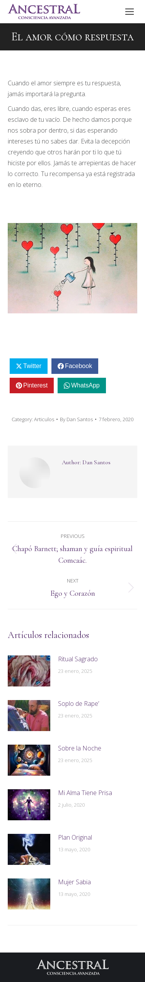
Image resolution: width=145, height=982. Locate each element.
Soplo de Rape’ (78, 703)
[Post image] (29, 670)
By (76, 419)
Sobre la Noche (79, 748)
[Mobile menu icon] (129, 11)
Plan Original (75, 837)
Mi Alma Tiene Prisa (85, 792)
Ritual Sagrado (78, 659)
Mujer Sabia (74, 882)
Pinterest (35, 385)
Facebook (78, 366)
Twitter (32, 366)
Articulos (44, 419)
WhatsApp (85, 385)
